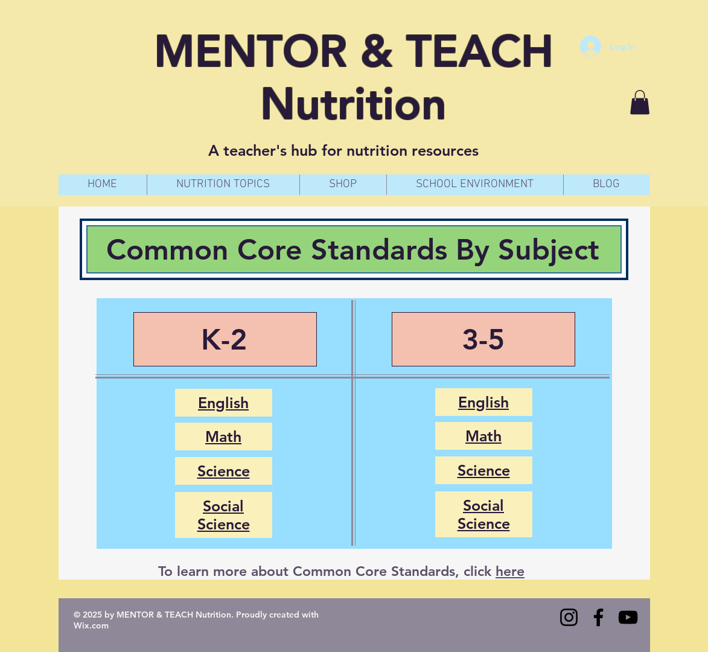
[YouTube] (628, 617)
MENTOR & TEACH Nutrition (353, 77)
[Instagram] (569, 617)
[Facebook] (598, 617)
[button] (640, 102)
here (510, 571)
